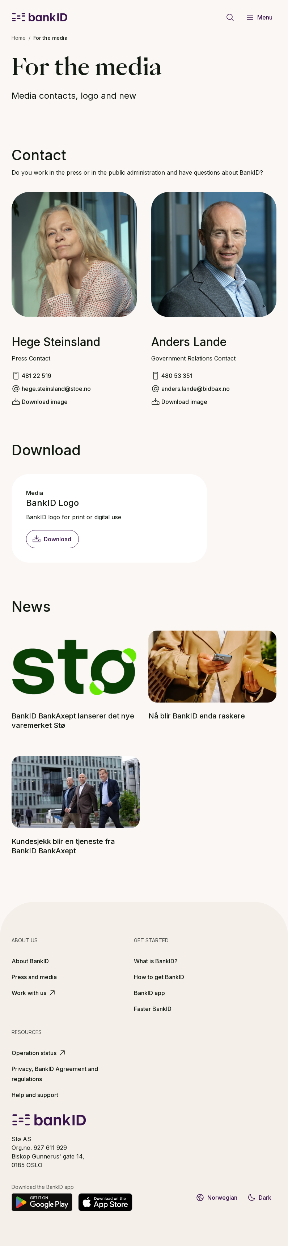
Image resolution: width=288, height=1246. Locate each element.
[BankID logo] (40, 17)
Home (19, 38)
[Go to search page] (230, 17)
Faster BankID (152, 1008)
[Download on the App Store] (105, 1202)
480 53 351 (176, 375)
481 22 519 (36, 375)
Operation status (39, 1053)
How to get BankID (159, 977)
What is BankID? (156, 961)
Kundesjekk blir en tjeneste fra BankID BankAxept (63, 846)
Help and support (35, 1094)
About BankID (30, 961)
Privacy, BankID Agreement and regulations (55, 1074)
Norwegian (216, 1197)
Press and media (34, 977)
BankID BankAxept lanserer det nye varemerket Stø (73, 721)
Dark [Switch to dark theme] (259, 1197)
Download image (45, 401)
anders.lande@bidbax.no (195, 388)
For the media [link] (50, 38)
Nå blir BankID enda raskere (196, 716)
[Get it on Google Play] (42, 1202)
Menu (259, 17)
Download (51, 539)
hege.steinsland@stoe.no (56, 388)
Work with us (34, 993)
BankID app (149, 993)
